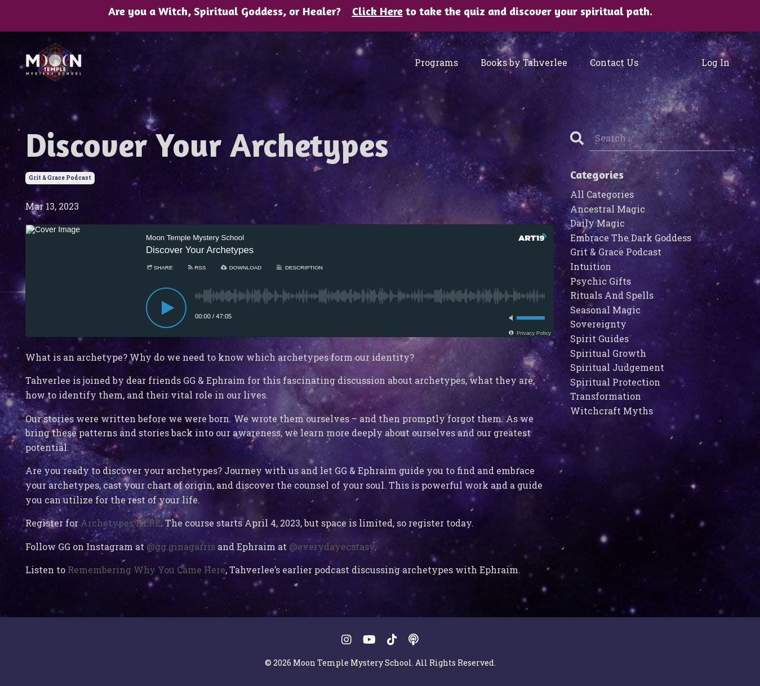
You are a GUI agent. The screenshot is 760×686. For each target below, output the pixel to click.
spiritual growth (608, 353)
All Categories (602, 194)
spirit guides (599, 338)
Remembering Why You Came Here (146, 570)
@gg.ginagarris (180, 546)
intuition (590, 266)
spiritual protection (615, 382)
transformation (605, 396)
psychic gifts (600, 281)
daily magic (597, 223)
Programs (447, 62)
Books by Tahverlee (528, 62)
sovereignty (598, 324)
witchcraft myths (611, 411)
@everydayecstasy (332, 546)
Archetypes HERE (121, 523)
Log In (717, 62)
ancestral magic (607, 209)
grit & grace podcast (60, 178)
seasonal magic (605, 310)
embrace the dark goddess (630, 238)
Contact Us (610, 62)
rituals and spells (612, 295)
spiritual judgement (617, 367)
